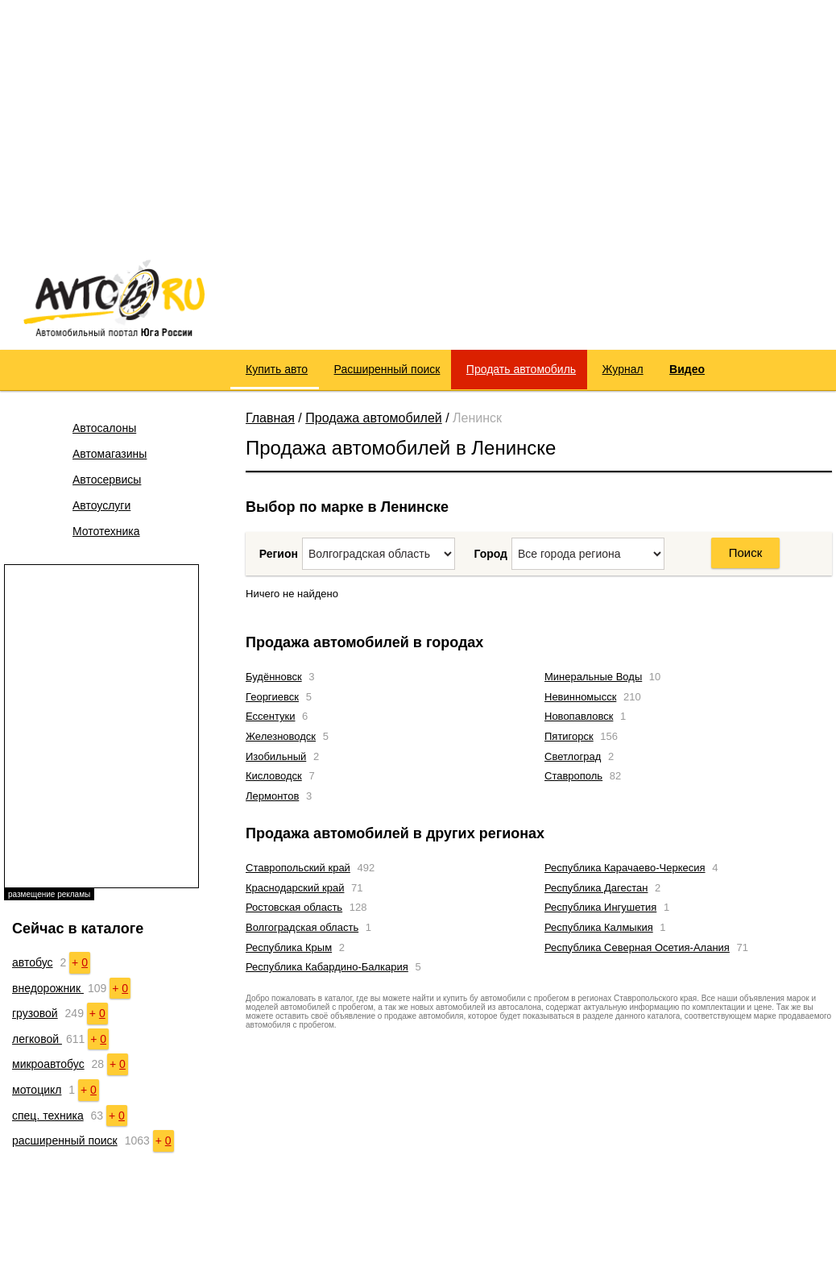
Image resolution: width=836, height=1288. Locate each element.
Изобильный (276, 756)
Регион (278, 553)
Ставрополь (573, 776)
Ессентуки (270, 716)
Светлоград (572, 756)
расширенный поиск (65, 1140)
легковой (37, 1038)
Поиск (746, 552)
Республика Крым (289, 947)
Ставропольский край (298, 868)
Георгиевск (272, 697)
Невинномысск (580, 697)
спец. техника (48, 1115)
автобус (32, 962)
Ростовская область (294, 907)
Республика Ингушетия (600, 907)
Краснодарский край (295, 888)
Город (490, 553)
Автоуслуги (101, 505)
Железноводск (281, 736)
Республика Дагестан (596, 888)
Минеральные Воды (593, 677)
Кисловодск (274, 776)
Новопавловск (578, 716)
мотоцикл (36, 1089)
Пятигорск (569, 736)
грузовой (35, 1013)
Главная (270, 418)
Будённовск (274, 677)
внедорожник (48, 988)
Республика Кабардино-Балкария (327, 967)
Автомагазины (109, 453)
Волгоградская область (302, 927)
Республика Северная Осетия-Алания (637, 947)
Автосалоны (104, 428)
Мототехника (106, 531)
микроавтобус (48, 1063)
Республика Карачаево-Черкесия (625, 868)
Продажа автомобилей (373, 418)
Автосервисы (106, 479)
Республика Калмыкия (598, 927)
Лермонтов (272, 796)
